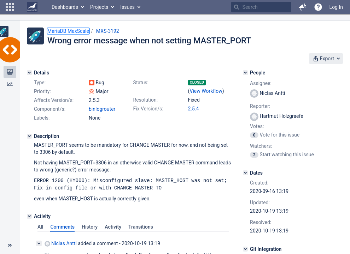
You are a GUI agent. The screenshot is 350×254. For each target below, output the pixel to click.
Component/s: (49, 109)
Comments (62, 226)
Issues (127, 7)
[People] (245, 72)
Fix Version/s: (148, 108)
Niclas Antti (61, 243)
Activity (113, 226)
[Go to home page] (32, 7)
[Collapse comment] (39, 243)
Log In (336, 7)
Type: (40, 82)
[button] (10, 7)
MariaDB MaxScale (68, 31)
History (90, 226)
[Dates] (245, 172)
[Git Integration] (245, 249)
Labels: (41, 118)
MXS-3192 (107, 31)
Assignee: (261, 83)
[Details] (29, 72)
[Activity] (29, 215)
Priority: (42, 91)
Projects (99, 7)
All (40, 226)
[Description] (29, 136)
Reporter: (260, 106)
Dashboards (65, 7)
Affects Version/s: (54, 100)
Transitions (140, 226)
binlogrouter (102, 109)
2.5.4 (193, 108)
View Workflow (206, 91)
